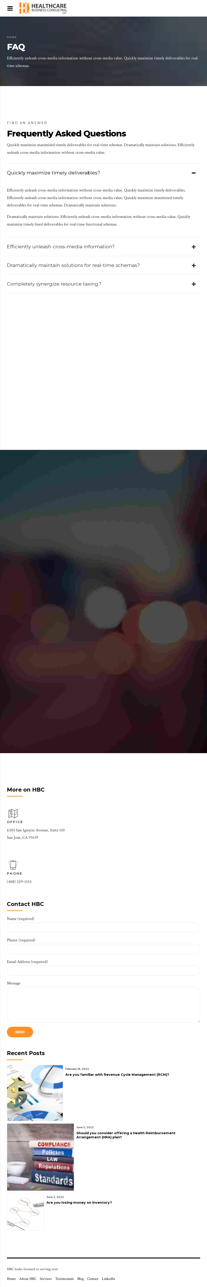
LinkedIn (108, 1278)
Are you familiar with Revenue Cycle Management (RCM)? (117, 1075)
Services (46, 1278)
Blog (80, 1278)
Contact (92, 1278)
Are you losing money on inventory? (79, 1202)
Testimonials (64, 1278)
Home (12, 37)
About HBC (27, 1278)
